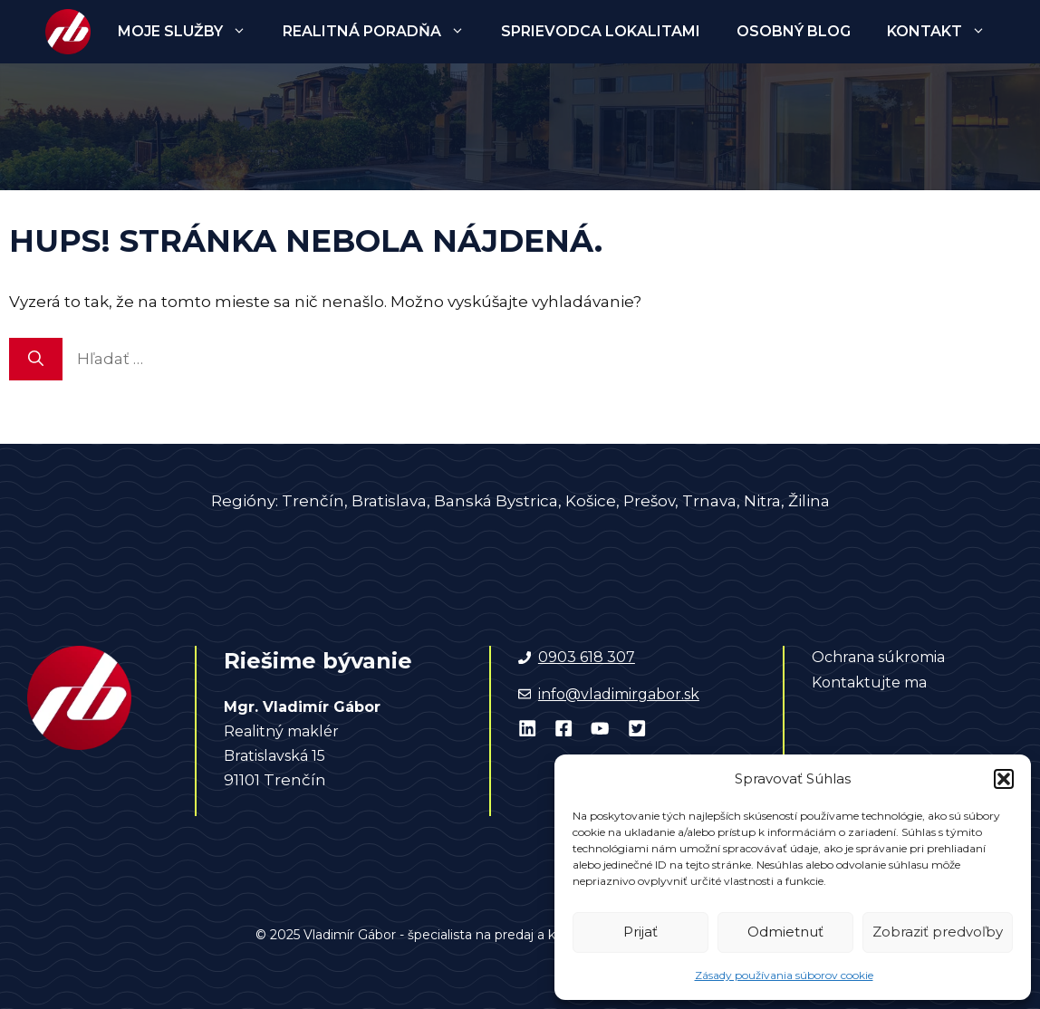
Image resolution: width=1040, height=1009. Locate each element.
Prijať (640, 931)
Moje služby (191, 31)
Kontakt (945, 31)
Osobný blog (794, 31)
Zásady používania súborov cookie (784, 975)
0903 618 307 (586, 657)
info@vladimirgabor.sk (618, 694)
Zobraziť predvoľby (937, 931)
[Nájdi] (36, 359)
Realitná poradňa (383, 31)
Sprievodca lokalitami (600, 31)
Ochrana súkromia (878, 657)
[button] (1004, 779)
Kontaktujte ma (869, 682)
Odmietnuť (785, 931)
